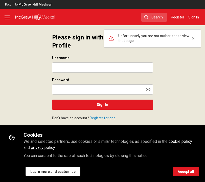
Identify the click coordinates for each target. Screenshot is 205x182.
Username (61, 58)
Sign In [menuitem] (193, 17)
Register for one (103, 118)
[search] (154, 17)
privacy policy (43, 147)
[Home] (35, 17)
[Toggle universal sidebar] (7, 17)
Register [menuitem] (177, 17)
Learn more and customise (53, 172)
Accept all (186, 172)
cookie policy (180, 141)
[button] (148, 89)
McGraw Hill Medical (35, 4)
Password (60, 80)
